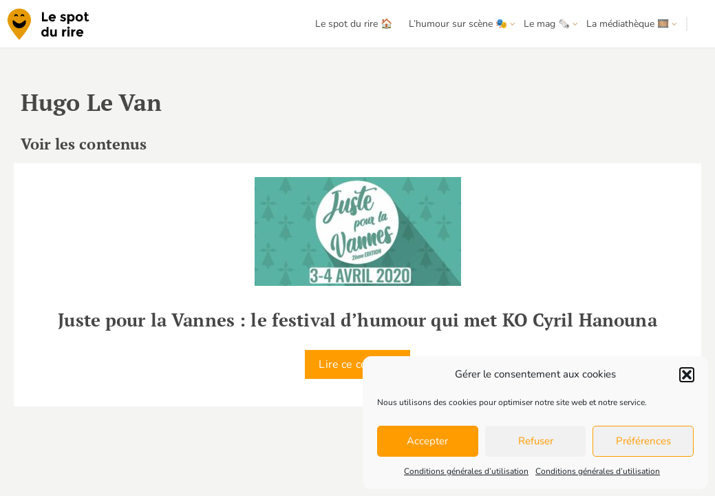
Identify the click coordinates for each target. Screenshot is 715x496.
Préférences (643, 441)
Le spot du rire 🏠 (353, 23)
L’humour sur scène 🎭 (458, 23)
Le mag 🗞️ (547, 23)
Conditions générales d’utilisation (466, 471)
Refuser (535, 441)
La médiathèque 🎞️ (627, 23)
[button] (687, 375)
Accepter (427, 441)
